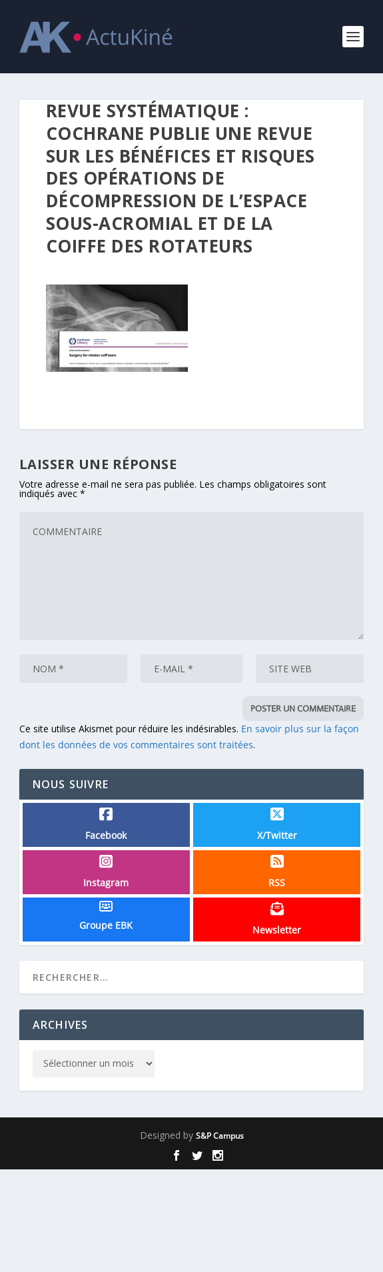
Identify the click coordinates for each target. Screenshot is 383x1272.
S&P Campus (220, 1135)
